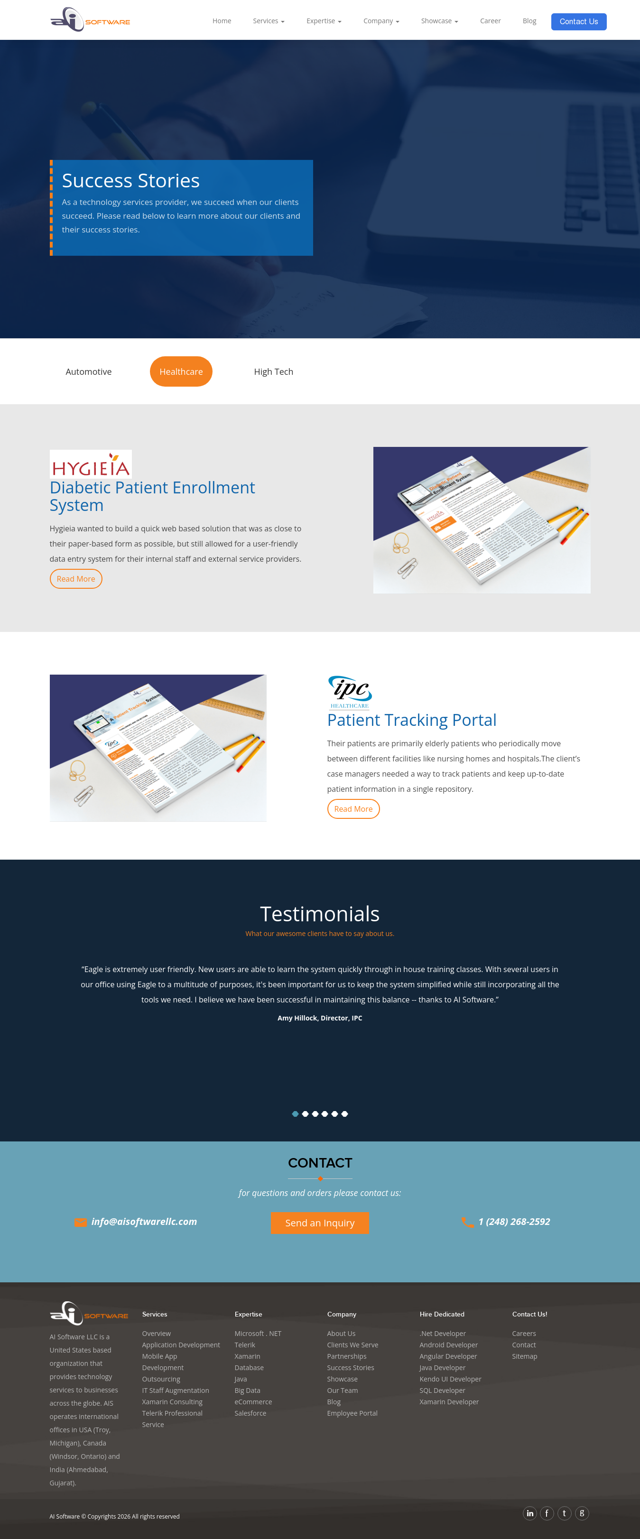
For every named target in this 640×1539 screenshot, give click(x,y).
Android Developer (449, 1344)
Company (381, 20)
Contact (524, 1344)
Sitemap (525, 1356)
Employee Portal (352, 1413)
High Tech (274, 371)
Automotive (88, 371)
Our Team (342, 1390)
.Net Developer (443, 1333)
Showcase (439, 20)
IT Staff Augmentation (176, 1390)
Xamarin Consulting (172, 1401)
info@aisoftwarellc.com (135, 1221)
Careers (524, 1333)
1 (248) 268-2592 (505, 1221)
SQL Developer (443, 1390)
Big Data (248, 1390)
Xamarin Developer (449, 1401)
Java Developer (443, 1367)
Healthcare (181, 371)
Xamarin (247, 1356)
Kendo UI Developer (451, 1378)
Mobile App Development (163, 1362)
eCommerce (253, 1401)
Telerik (245, 1344)
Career (490, 20)
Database (249, 1367)
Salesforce (251, 1413)
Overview (156, 1333)
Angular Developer (448, 1356)
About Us (341, 1333)
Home (222, 20)
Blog (530, 20)
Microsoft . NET (258, 1333)
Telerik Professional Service (172, 1419)
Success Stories (350, 1367)
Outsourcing (161, 1378)
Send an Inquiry (319, 1222)
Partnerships (347, 1356)
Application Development (181, 1344)
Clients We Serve (353, 1344)
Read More (76, 579)
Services (269, 20)
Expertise (324, 20)
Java (241, 1378)
